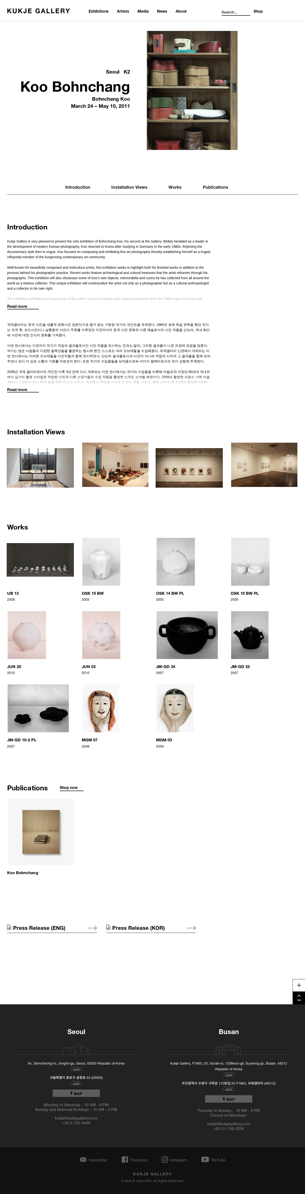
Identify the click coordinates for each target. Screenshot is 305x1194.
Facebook (138, 1159)
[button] (41, 465)
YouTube (218, 1159)
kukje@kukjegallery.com (76, 1117)
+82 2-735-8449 (76, 1122)
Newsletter (98, 1159)
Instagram (178, 1159)
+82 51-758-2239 (229, 1128)
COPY (76, 1069)
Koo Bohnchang (75, 84)
